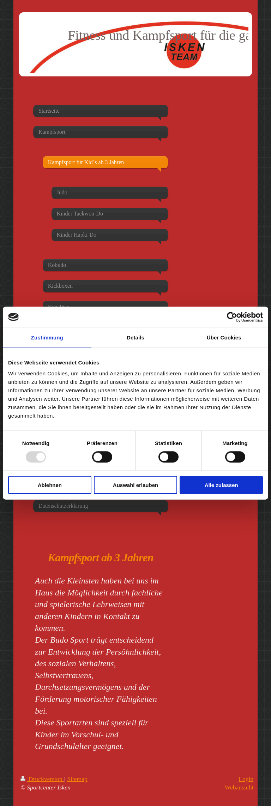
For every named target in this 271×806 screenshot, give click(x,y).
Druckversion (42, 778)
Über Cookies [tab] (224, 337)
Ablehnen (50, 485)
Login (246, 778)
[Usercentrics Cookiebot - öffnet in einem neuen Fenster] (232, 317)
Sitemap (77, 778)
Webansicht (239, 787)
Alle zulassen (221, 485)
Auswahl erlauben (135, 485)
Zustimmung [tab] (47, 337)
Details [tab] (135, 337)
